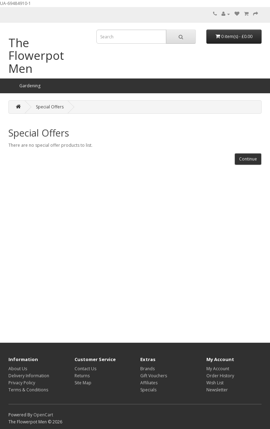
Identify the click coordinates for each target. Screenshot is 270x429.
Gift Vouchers (153, 376)
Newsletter (217, 390)
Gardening (29, 86)
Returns (82, 376)
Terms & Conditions (28, 390)
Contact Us (85, 369)
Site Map (83, 383)
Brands (147, 369)
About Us (17, 369)
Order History (220, 376)
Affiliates (149, 383)
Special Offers (50, 107)
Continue (248, 159)
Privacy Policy (21, 383)
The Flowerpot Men (36, 55)
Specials (148, 390)
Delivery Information (28, 376)
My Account (217, 369)
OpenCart (43, 415)
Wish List (215, 383)
